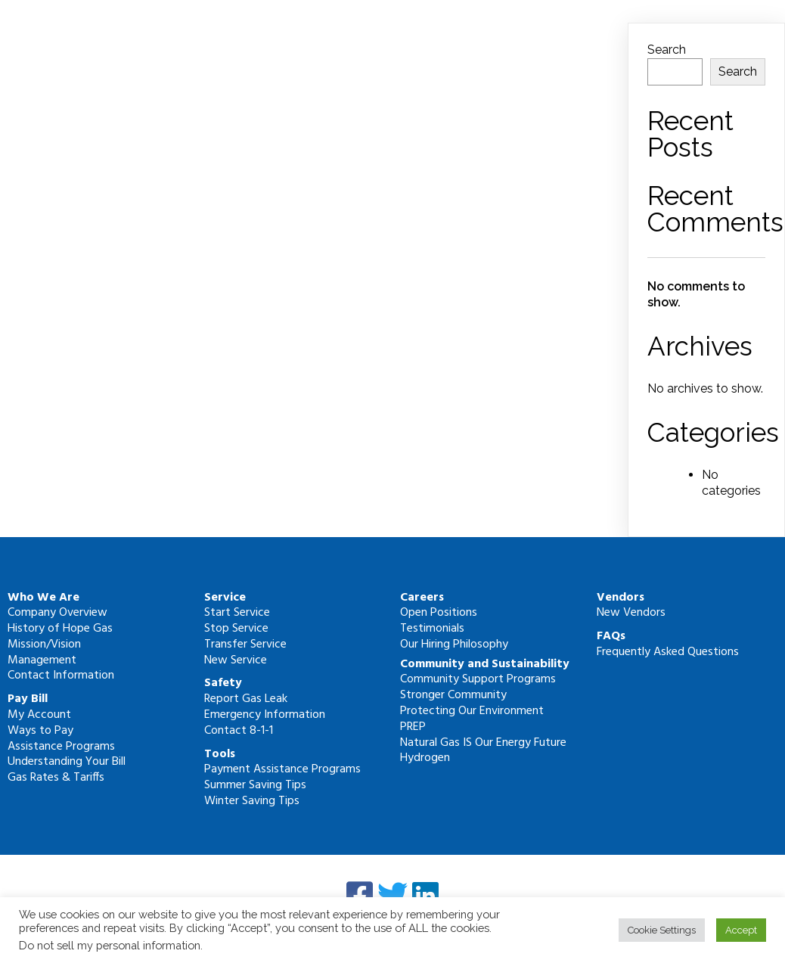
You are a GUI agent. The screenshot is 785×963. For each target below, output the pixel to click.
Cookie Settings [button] (662, 930)
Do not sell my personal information (109, 945)
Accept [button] (741, 930)
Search (666, 49)
